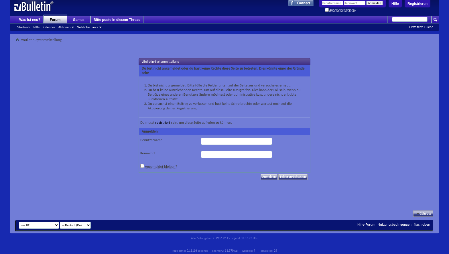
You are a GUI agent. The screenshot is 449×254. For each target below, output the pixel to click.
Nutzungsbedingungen (395, 224)
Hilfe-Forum (366, 224)
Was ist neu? (29, 20)
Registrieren (417, 4)
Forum (55, 20)
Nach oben (422, 224)
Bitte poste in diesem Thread (117, 20)
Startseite (23, 27)
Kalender (48, 27)
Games (78, 20)
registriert (162, 122)
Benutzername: (152, 140)
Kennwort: (148, 153)
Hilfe (395, 4)
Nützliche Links (87, 27)
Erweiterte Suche (421, 27)
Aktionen (64, 27)
